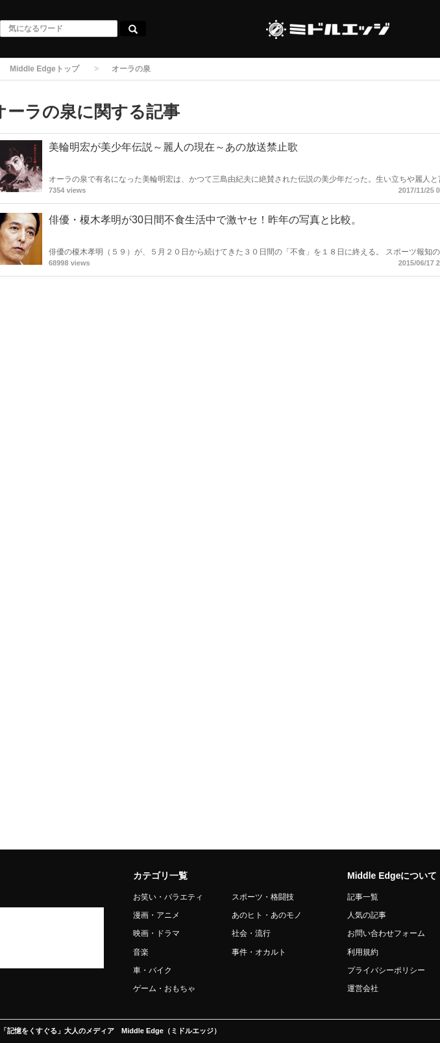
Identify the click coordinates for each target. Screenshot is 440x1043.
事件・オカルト (259, 952)
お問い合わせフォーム (386, 933)
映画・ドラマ (156, 933)
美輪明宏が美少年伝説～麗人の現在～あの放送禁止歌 (173, 147)
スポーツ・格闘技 (263, 897)
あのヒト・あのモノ (267, 915)
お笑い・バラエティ (168, 897)
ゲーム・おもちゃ (164, 988)
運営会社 (362, 988)
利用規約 (362, 952)
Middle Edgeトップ (44, 68)
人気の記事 (366, 915)
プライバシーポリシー (386, 970)
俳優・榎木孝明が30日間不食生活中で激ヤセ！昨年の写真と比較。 (205, 219)
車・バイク (152, 970)
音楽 (141, 952)
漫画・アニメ (156, 915)
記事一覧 (362, 897)
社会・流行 (251, 933)
